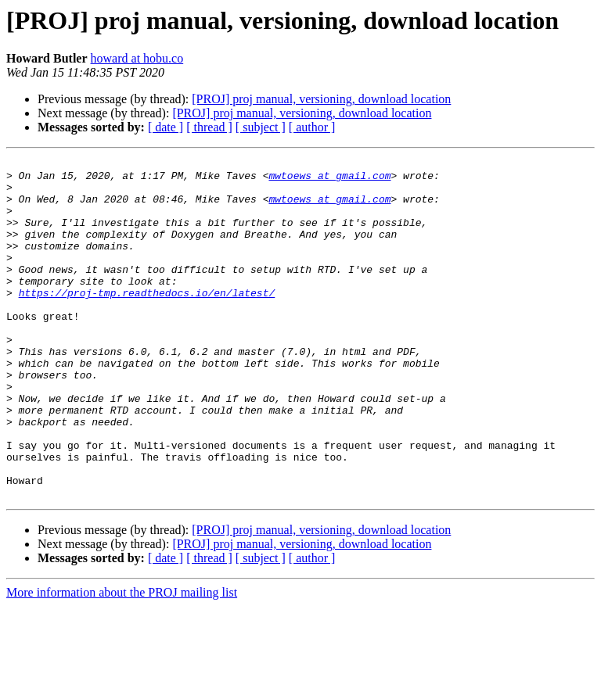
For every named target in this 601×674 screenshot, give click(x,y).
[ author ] (312, 127)
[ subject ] (261, 127)
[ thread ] (209, 127)
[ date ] (165, 127)
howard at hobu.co (137, 58)
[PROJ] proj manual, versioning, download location (321, 99)
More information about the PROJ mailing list (121, 660)
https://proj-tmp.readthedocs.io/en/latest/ (147, 321)
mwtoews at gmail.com (329, 180)
